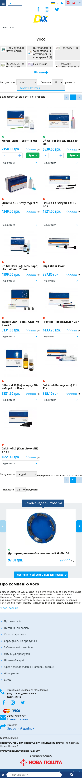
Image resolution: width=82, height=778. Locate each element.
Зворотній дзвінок (20, 728)
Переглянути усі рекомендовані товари (39, 574)
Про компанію (13, 621)
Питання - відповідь (16, 628)
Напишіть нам (17, 719)
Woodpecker (11, 673)
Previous (3, 526)
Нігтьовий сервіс (14, 660)
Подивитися (8, 162)
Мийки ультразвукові (17, 654)
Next (79, 526)
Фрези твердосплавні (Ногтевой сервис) (29, 667)
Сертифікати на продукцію (20, 641)
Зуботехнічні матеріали (18, 647)
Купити (33, 155)
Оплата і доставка (15, 634)
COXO (7, 680)
